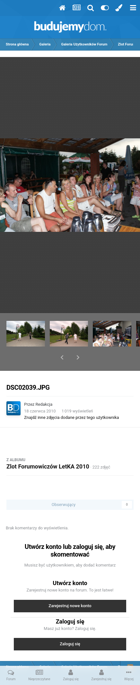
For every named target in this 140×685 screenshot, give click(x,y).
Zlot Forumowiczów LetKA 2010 (47, 449)
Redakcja (44, 387)
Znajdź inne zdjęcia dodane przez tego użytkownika (71, 400)
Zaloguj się (70, 627)
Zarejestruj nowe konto (69, 589)
